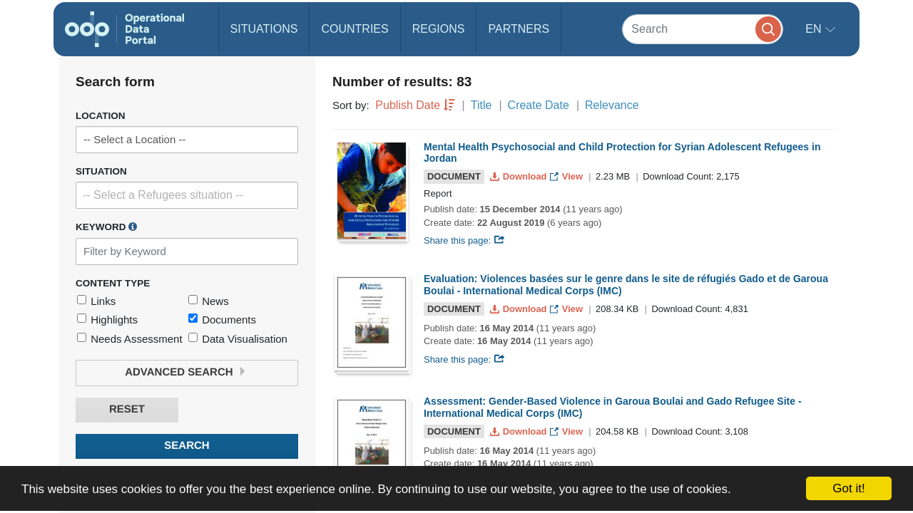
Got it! (848, 488)
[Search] (702, 28)
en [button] (815, 29)
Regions (438, 29)
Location (101, 115)
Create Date (538, 105)
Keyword (106, 226)
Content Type (113, 283)
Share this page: (464, 240)
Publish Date (407, 105)
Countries (354, 29)
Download (519, 176)
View (567, 176)
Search (186, 446)
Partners (518, 29)
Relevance (612, 105)
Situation (101, 171)
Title (481, 105)
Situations (264, 29)
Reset (127, 409)
